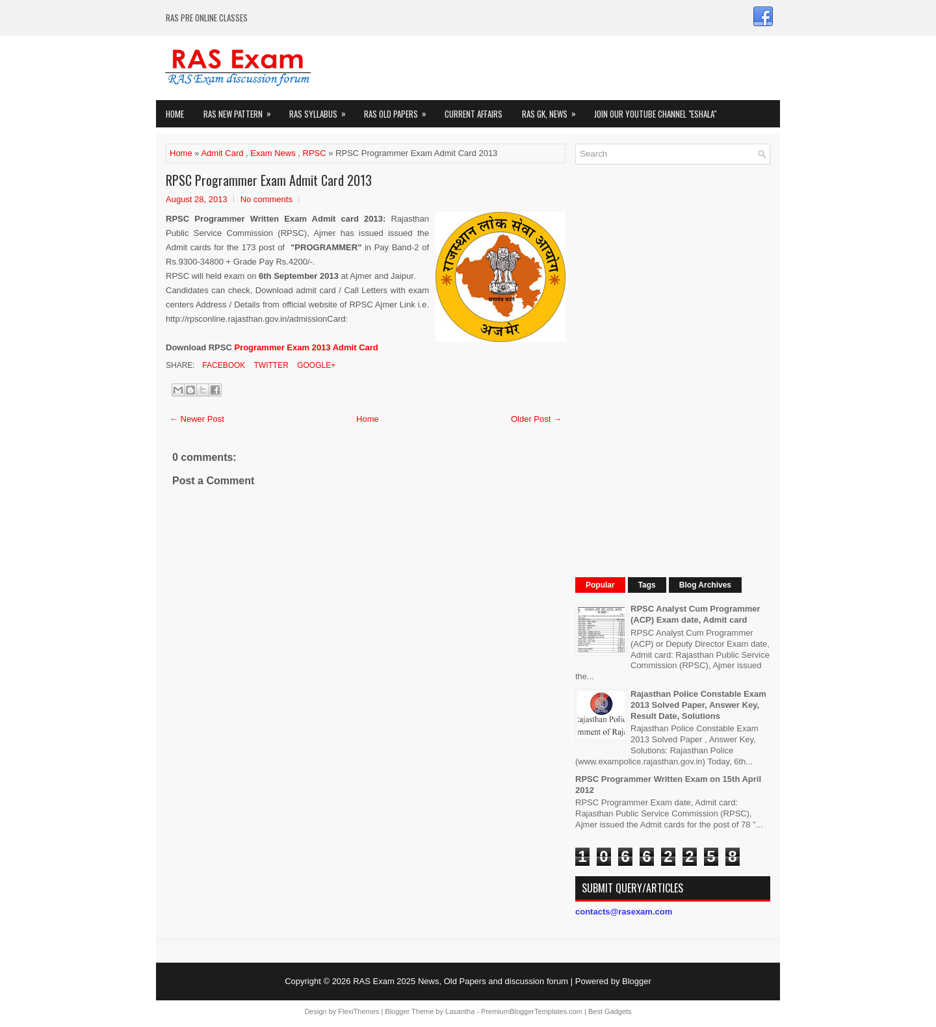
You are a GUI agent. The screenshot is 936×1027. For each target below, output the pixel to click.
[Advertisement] (672, 369)
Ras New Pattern (241, 110)
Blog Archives (705, 585)
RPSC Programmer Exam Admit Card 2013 (269, 180)
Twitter (270, 365)
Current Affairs (473, 113)
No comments (266, 199)
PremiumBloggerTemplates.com (531, 1011)
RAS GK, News (553, 110)
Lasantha (459, 1011)
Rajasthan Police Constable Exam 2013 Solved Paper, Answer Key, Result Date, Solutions (698, 705)
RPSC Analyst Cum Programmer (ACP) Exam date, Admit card (695, 614)
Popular (600, 585)
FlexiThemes (358, 1011)
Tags (647, 585)
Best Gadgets (610, 1011)
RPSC (314, 153)
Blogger (636, 981)
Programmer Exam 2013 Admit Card (306, 347)
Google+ (315, 365)
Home (175, 113)
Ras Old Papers (399, 110)
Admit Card (222, 153)
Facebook (222, 365)
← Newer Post (197, 419)
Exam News (272, 153)
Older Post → (536, 419)
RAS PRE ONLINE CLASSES (207, 17)
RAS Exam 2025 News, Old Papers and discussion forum (460, 981)
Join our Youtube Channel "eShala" (655, 113)
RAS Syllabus (321, 110)
